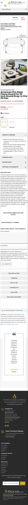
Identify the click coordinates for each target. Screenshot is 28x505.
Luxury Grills (14, 292)
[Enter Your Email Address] (11, 483)
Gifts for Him (14, 283)
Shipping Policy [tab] (7, 157)
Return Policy (4, 465)
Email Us (7, 422)
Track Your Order (9, 436)
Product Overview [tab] (8, 135)
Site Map (3, 450)
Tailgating (14, 278)
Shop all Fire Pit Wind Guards (8, 25)
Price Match (4, 471)
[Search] (26, 9)
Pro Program (4, 447)
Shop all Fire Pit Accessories (8, 23)
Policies (3, 469)
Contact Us (3, 449)
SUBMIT (23, 483)
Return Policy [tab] (7, 162)
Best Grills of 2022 (14, 273)
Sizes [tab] (2, 117)
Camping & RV (14, 287)
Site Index (11, 495)
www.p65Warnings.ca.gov (11, 324)
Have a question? (5, 231)
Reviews (3, 472)
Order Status (4, 445)
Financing (3, 467)
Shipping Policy (4, 464)
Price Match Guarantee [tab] (10, 167)
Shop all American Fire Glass (7, 89)
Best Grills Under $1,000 (14, 297)
